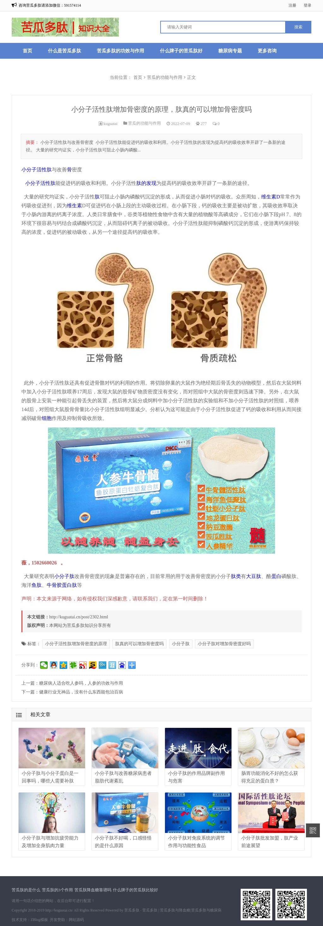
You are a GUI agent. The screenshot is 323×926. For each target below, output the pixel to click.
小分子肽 (64, 576)
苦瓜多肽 (131, 910)
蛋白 (276, 576)
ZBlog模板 (39, 919)
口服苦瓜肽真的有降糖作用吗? (179, 66)
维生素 (74, 205)
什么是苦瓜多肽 (64, 50)
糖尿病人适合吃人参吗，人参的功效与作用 (81, 683)
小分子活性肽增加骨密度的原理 (76, 643)
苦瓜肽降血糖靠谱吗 (92, 890)
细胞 (47, 418)
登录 (307, 5)
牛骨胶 (54, 585)
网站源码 (76, 919)
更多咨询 (267, 50)
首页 (27, 50)
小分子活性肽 (36, 169)
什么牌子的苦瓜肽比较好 (135, 890)
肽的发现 (146, 183)
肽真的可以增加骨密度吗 (139, 643)
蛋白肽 (69, 585)
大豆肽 (253, 576)
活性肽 (48, 183)
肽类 (236, 576)
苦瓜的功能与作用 (144, 123)
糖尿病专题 (230, 50)
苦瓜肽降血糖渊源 (42, 66)
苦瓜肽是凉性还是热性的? (103, 66)
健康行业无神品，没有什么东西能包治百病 (81, 692)
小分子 (32, 183)
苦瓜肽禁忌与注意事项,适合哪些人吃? (62, 82)
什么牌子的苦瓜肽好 (181, 50)
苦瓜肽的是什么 (26, 890)
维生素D (270, 196)
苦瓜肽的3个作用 (57, 890)
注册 (292, 5)
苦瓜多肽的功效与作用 (120, 50)
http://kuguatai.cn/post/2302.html (78, 617)
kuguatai (110, 123)
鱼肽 (37, 585)
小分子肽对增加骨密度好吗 (224, 643)
